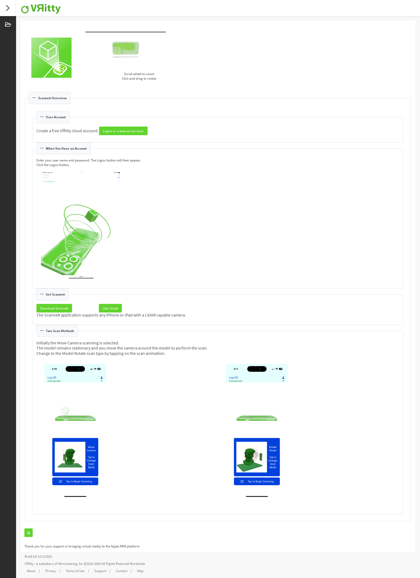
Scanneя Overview (49, 98)
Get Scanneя (52, 294)
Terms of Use (75, 571)
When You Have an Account (63, 148)
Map (140, 571)
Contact (121, 571)
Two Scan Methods (57, 331)
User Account (53, 117)
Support (100, 571)
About (31, 571)
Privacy (50, 571)
